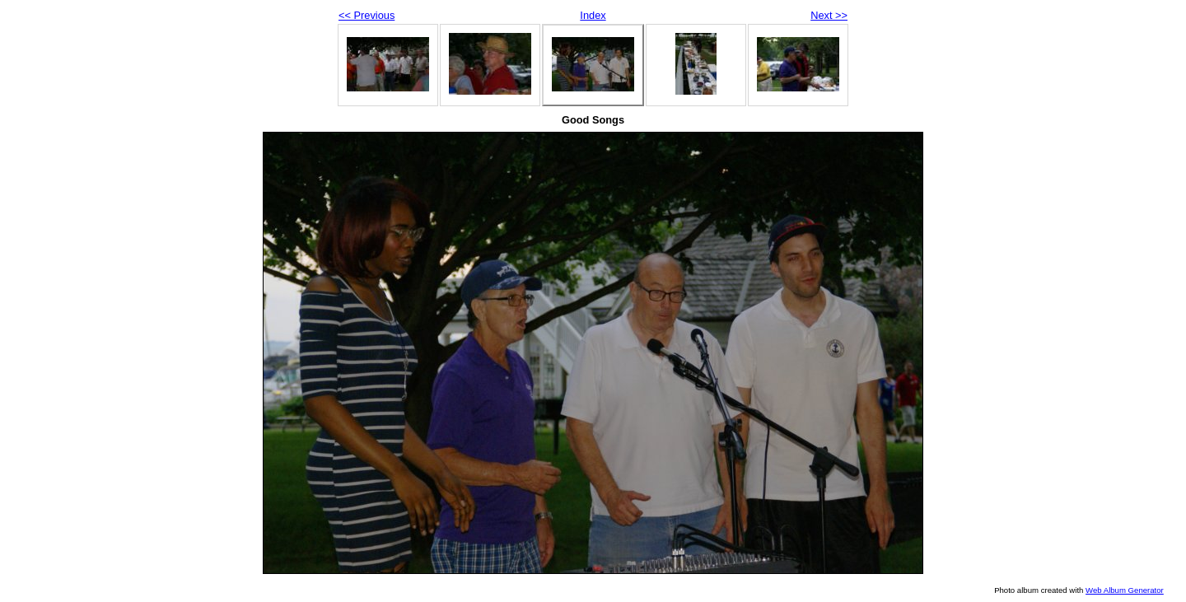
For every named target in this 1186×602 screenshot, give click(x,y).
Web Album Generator (1125, 590)
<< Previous (367, 15)
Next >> (828, 15)
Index (592, 15)
